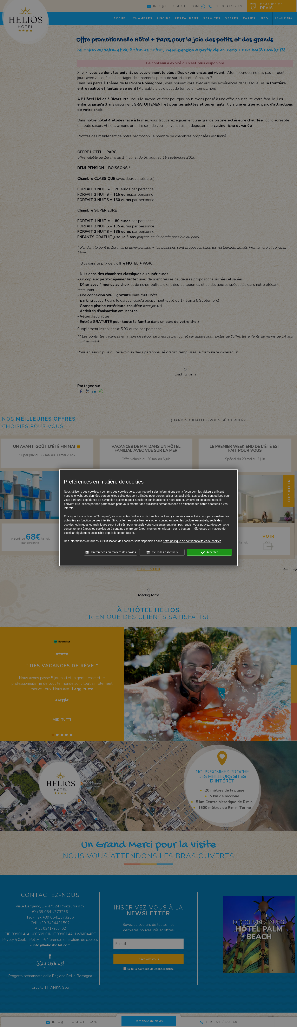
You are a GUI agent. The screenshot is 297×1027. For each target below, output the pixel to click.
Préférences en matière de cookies (110, 552)
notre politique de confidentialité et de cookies (192, 541)
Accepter (209, 552)
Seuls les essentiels (162, 552)
